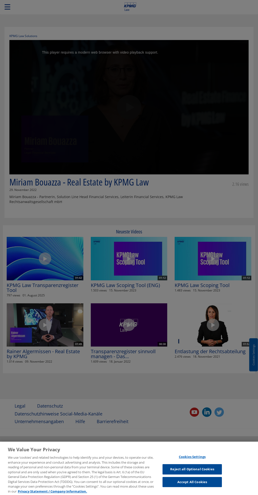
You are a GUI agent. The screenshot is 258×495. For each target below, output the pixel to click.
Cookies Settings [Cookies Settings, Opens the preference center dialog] (192, 458)
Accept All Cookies (192, 483)
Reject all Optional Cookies (192, 471)
